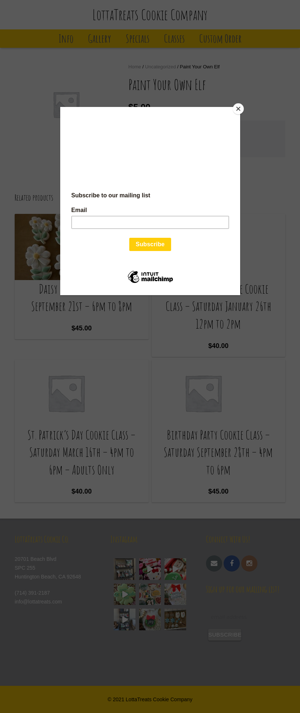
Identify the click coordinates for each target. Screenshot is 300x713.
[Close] (238, 108)
